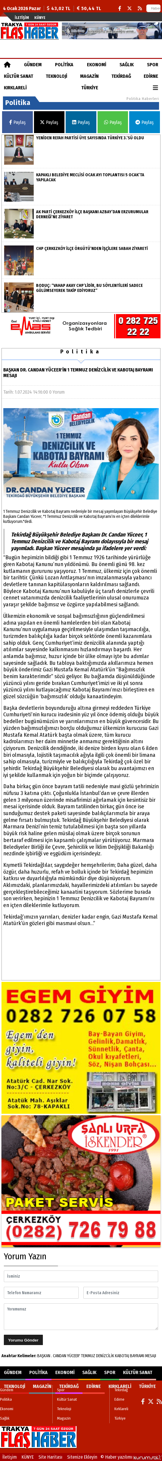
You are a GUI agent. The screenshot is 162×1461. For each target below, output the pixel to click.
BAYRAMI (137, 1355)
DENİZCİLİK (105, 1355)
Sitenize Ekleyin (82, 1457)
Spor (152, 64)
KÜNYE (39, 17)
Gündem (33, 64)
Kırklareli (15, 87)
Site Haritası (50, 1457)
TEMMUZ (88, 1355)
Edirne (151, 76)
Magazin (89, 76)
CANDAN (59, 1355)
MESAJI (150, 1355)
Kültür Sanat (18, 76)
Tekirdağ (121, 76)
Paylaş (17, 122)
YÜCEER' (73, 1355)
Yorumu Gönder (23, 1340)
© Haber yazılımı (131, 1457)
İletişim (22, 17)
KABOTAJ (122, 1355)
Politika (64, 64)
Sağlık (126, 64)
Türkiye (89, 87)
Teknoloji (56, 76)
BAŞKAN (43, 1355)
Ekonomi (96, 64)
